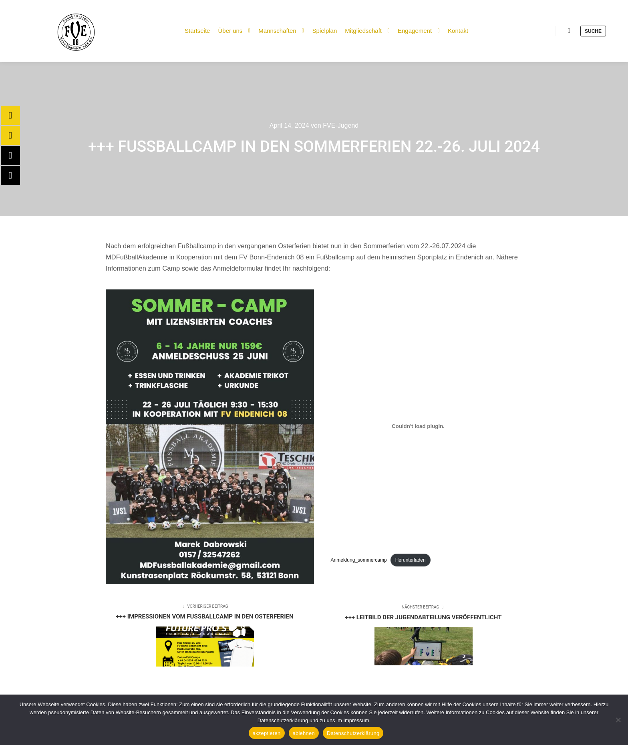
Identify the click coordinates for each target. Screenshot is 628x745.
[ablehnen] (618, 720)
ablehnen (304, 733)
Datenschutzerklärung (353, 733)
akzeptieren (267, 733)
